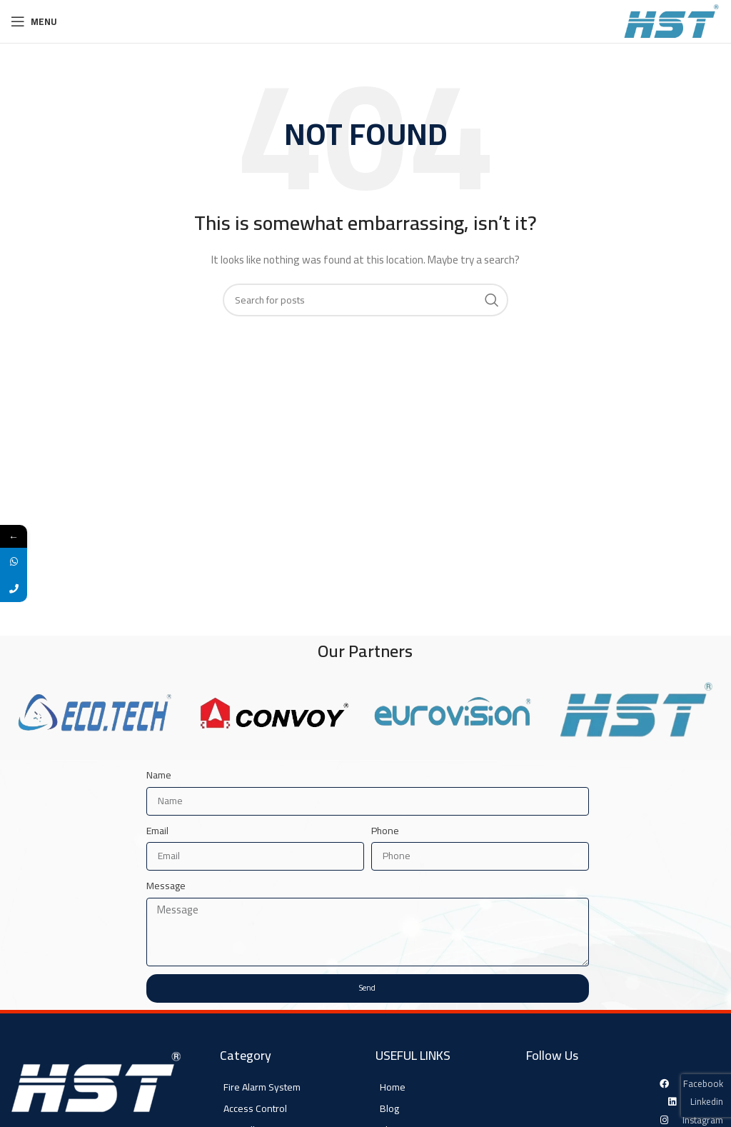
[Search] (365, 300)
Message (166, 885)
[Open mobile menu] (34, 21)
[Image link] (96, 1084)
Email (157, 830)
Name (158, 775)
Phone (385, 830)
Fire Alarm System (262, 1087)
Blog (389, 1108)
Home (392, 1087)
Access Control (255, 1108)
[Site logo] (671, 20)
